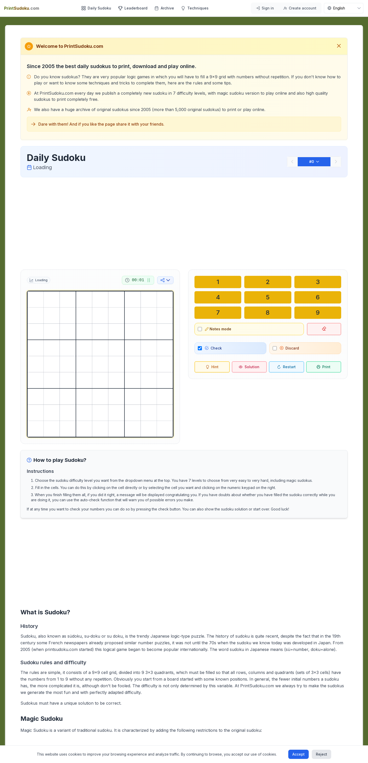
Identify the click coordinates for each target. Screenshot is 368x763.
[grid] (100, 364)
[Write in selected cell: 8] (267, 313)
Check (213, 348)
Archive (164, 8)
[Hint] (212, 367)
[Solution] (249, 367)
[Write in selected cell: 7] (217, 313)
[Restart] (286, 367)
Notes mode (218, 329)
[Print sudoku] (323, 367)
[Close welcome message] (339, 46)
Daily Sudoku (96, 8)
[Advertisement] (184, 222)
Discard (289, 348)
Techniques (195, 8)
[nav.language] (344, 8)
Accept (298, 754)
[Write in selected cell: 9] (317, 313)
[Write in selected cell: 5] (267, 297)
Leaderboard (132, 8)
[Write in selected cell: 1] (217, 282)
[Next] (336, 162)
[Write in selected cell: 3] (317, 282)
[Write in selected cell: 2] (267, 282)
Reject (321, 754)
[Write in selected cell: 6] (317, 297)
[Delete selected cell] (324, 329)
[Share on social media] (165, 280)
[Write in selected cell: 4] (217, 297)
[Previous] (292, 162)
